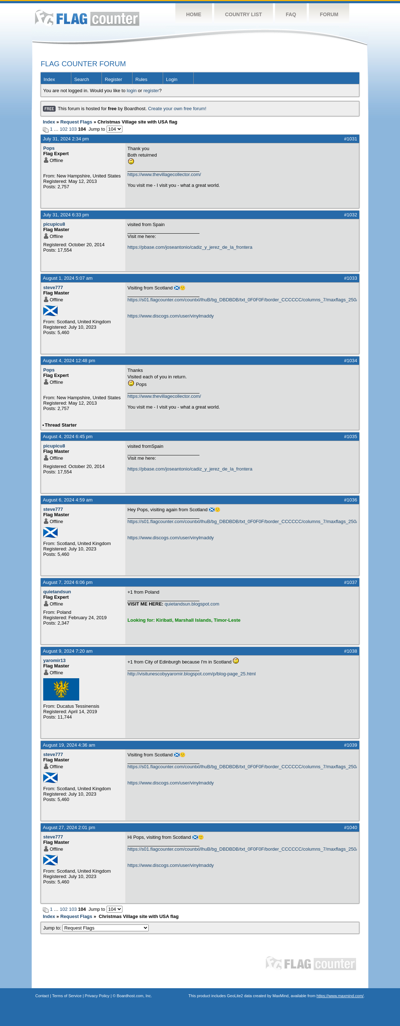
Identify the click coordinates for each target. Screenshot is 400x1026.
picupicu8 (54, 224)
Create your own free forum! (177, 108)
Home (193, 14)
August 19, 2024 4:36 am (69, 745)
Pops (49, 148)
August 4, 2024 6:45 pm (68, 436)
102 (64, 129)
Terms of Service (67, 996)
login (131, 90)
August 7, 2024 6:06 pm (68, 582)
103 (73, 129)
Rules (141, 79)
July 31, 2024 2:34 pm (66, 138)
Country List (243, 14)
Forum (329, 14)
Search (81, 79)
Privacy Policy (97, 996)
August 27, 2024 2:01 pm (69, 827)
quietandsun (57, 591)
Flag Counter (87, 18)
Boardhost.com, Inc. (134, 996)
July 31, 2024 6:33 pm (66, 214)
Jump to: (96, 927)
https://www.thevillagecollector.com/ (164, 174)
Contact (42, 996)
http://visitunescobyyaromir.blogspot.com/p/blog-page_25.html (191, 673)
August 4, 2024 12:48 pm (69, 360)
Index (49, 79)
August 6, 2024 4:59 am (68, 500)
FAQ (291, 14)
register (151, 90)
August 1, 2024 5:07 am (68, 278)
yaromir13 (54, 660)
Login (171, 79)
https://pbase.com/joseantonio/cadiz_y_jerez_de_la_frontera (189, 247)
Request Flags (76, 122)
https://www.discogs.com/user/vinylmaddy (170, 316)
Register (113, 79)
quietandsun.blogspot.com (192, 604)
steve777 (53, 287)
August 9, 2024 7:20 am (68, 651)
